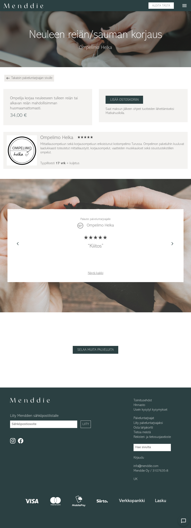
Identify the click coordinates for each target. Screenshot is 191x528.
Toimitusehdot (143, 400)
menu (184, 5)
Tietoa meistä (142, 432)
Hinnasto (139, 405)
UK (135, 479)
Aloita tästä (161, 5)
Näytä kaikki (95, 273)
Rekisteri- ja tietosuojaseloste (152, 437)
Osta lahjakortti (143, 427)
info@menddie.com (146, 466)
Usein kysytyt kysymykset (150, 410)
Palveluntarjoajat (144, 418)
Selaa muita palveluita (95, 350)
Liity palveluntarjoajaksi (148, 423)
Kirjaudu (139, 458)
